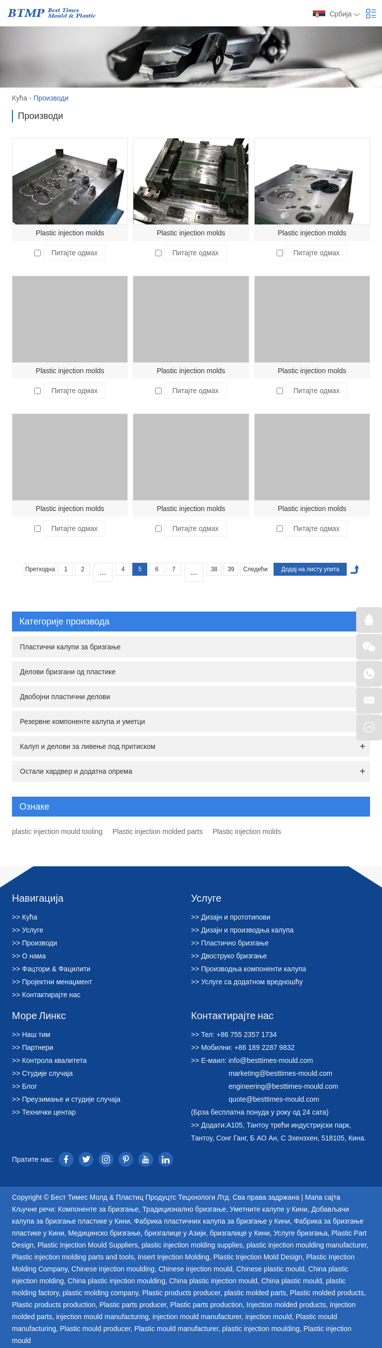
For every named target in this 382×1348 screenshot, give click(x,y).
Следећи (255, 569)
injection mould (268, 1317)
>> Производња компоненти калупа (248, 969)
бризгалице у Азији (175, 1233)
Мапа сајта (322, 1197)
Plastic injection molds (70, 233)
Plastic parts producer (133, 1305)
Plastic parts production (206, 1305)
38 (214, 569)
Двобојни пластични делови (65, 697)
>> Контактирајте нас (46, 995)
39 (231, 569)
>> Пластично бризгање (230, 943)
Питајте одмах (74, 253)
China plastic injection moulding (116, 1281)
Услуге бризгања (300, 1233)
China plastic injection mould (213, 1281)
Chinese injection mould (196, 1269)
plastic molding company (100, 1293)
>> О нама (29, 956)
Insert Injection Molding (173, 1257)
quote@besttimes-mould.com (273, 1099)
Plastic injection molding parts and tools (73, 1257)
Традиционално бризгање (184, 1209)
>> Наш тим (31, 1034)
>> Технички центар (44, 1112)
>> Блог (24, 1086)
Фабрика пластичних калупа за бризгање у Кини (212, 1221)
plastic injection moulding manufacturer (307, 1245)
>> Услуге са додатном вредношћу (247, 982)
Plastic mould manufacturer (176, 1329)
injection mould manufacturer (197, 1317)
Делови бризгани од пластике (68, 672)
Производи (51, 98)
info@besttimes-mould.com (270, 1060)
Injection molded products (286, 1305)
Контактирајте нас (232, 1015)
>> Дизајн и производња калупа (242, 930)
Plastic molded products (327, 1293)
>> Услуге (27, 930)
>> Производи (34, 943)
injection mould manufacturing (102, 1317)
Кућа (19, 98)
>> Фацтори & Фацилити (51, 969)
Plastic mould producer (95, 1329)
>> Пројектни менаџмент (52, 982)
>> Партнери (32, 1047)
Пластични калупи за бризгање (70, 647)
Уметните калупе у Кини (268, 1209)
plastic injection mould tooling (57, 831)
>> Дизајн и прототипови (231, 917)
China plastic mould (291, 1281)
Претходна (40, 569)
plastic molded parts (255, 1293)
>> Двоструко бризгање (229, 956)
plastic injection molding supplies (192, 1245)
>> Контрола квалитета (49, 1060)
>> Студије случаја (42, 1073)
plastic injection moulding (261, 1329)
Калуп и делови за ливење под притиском (87, 746)
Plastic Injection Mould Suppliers (87, 1245)
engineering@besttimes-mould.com (283, 1086)
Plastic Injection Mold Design (257, 1257)
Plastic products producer (181, 1293)
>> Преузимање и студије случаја (66, 1099)
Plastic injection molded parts (157, 831)
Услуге (206, 898)
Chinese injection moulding (113, 1269)
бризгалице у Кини (240, 1233)
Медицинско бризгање (104, 1233)
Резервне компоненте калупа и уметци (82, 722)
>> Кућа (24, 917)
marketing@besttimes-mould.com (280, 1073)
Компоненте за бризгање (98, 1209)
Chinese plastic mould (270, 1269)
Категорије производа (192, 621)
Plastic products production (54, 1305)
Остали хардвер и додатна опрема (76, 771)
